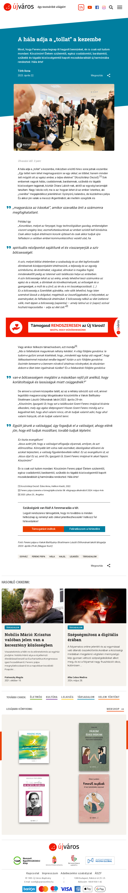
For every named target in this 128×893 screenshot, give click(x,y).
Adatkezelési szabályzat (76, 872)
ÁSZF (98, 872)
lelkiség (74, 556)
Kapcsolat (32, 872)
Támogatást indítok (43, 529)
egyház (24, 556)
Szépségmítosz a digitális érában (93, 637)
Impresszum (50, 872)
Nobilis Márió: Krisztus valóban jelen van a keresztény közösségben (29, 640)
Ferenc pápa (38, 556)
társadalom (89, 556)
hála (52, 556)
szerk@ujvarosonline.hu (42, 881)
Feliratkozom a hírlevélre (85, 529)
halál (62, 556)
